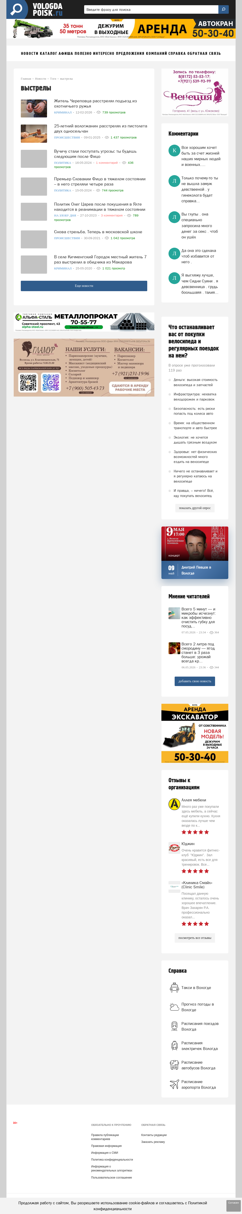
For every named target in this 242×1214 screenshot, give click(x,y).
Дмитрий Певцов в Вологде (196, 570)
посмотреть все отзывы (194, 938)
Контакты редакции (154, 1135)
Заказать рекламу (153, 1142)
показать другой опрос (195, 508)
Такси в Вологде (196, 987)
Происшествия (67, 137)
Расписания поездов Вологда (200, 1026)
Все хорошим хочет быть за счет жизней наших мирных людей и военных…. (201, 156)
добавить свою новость (194, 681)
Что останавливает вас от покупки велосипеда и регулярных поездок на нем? (194, 341)
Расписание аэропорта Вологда (199, 1084)
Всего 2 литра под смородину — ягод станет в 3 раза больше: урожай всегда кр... (198, 652)
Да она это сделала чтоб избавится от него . (199, 256)
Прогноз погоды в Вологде (198, 1007)
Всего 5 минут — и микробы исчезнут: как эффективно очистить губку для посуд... (199, 617)
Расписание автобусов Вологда (198, 1065)
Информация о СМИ (104, 1152)
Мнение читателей (189, 596)
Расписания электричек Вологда (200, 1046)
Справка (178, 971)
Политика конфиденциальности (112, 1159)
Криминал (63, 112)
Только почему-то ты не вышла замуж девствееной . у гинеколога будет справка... (200, 189)
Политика (63, 162)
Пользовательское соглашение (111, 1177)
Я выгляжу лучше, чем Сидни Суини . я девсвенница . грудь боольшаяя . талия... (200, 284)
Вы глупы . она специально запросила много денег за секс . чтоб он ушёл (200, 225)
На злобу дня (65, 215)
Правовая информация (106, 1146)
